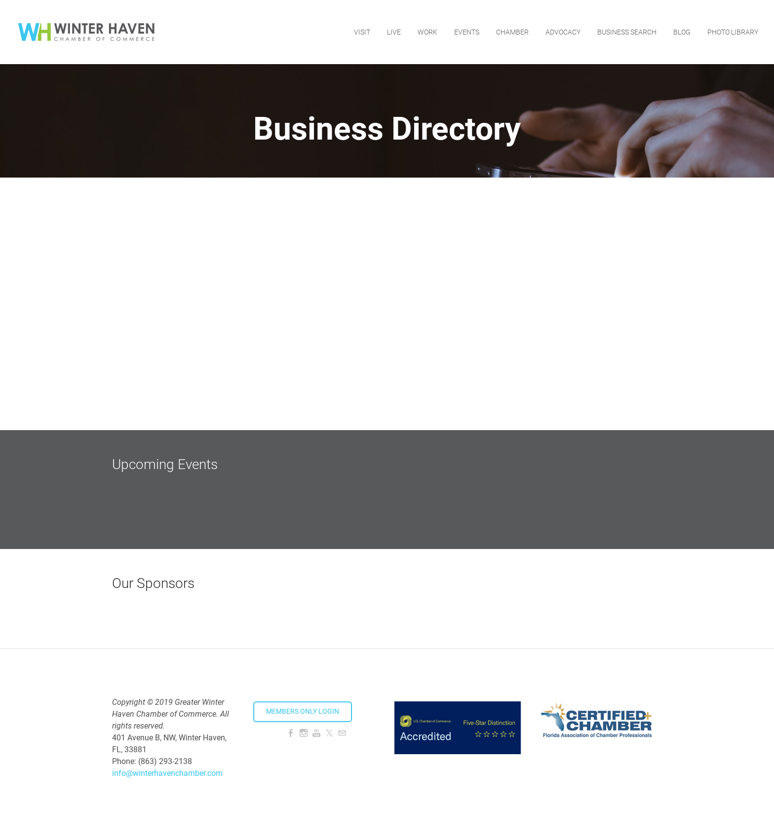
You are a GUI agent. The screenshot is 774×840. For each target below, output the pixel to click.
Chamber (512, 32)
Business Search (627, 32)
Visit (362, 32)
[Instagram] (304, 733)
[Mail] (342, 733)
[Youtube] (316, 733)
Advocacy (562, 32)
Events (466, 32)
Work (427, 32)
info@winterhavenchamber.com (167, 773)
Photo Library (732, 32)
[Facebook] (291, 733)
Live (394, 32)
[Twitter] (329, 733)
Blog (682, 32)
